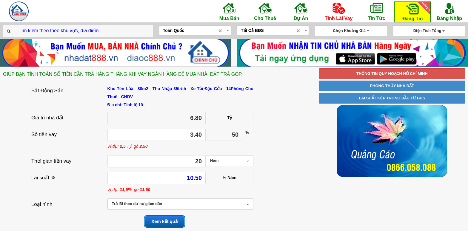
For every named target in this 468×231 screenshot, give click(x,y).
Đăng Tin (415, 11)
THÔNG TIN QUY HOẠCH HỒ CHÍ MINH (392, 73)
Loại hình (42, 204)
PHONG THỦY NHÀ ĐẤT (392, 86)
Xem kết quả (164, 221)
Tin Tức (376, 11)
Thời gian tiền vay (51, 161)
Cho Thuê (265, 11)
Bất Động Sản (47, 90)
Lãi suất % (43, 178)
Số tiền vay (44, 134)
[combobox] (195, 30)
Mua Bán (229, 11)
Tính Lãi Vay (338, 11)
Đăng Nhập (449, 11)
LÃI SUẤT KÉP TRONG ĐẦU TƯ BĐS (392, 98)
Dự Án (301, 11)
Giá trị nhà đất (47, 118)
